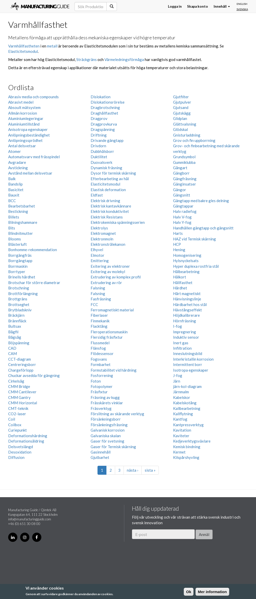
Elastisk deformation (108, 189)
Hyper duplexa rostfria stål (196, 266)
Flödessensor (102, 353)
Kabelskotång (185, 402)
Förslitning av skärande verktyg (117, 413)
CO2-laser (17, 413)
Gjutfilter (181, 96)
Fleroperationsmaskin (109, 331)
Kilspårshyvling (186, 457)
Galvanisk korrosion (108, 430)
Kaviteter (181, 435)
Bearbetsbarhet (21, 206)
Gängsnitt (181, 195)
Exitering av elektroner (110, 266)
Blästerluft (17, 244)
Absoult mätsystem (24, 107)
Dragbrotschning (105, 107)
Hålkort (179, 277)
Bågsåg (14, 337)
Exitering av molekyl (108, 271)
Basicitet (15, 189)
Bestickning (18, 211)
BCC (12, 200)
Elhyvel (97, 249)
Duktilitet (99, 156)
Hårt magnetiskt (187, 293)
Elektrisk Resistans (107, 217)
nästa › (132, 470)
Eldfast (97, 195)
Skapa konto (197, 6)
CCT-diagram (19, 359)
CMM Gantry (19, 397)
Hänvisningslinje (187, 299)
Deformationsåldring (26, 441)
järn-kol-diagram (187, 386)
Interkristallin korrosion (193, 359)
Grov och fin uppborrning (194, 140)
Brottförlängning (23, 293)
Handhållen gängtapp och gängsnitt (203, 228)
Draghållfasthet (104, 113)
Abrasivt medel (20, 102)
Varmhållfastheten (24, 46)
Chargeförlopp (20, 370)
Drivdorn (98, 145)
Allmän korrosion (22, 113)
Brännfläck (17, 321)
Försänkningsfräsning (109, 424)
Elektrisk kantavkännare (111, 206)
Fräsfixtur (99, 391)
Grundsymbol (184, 156)
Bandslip (15, 184)
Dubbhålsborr (102, 151)
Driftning (99, 135)
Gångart (180, 167)
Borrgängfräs (20, 255)
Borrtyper (16, 271)
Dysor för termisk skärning (113, 173)
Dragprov (99, 118)
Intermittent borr (187, 364)
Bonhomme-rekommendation (32, 249)
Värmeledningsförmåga (124, 59)
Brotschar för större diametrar (34, 282)
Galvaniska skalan (106, 435)
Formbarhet (101, 364)
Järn (176, 381)
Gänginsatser (184, 184)
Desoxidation (19, 452)
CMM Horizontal (22, 402)
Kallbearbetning (186, 408)
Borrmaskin (18, 266)
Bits (11, 228)
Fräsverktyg (101, 408)
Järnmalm (181, 391)
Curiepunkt (17, 430)
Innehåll (222, 6)
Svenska (242, 9)
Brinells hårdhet (21, 277)
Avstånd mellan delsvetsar (30, 173)
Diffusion (16, 457)
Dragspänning (103, 129)
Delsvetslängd (20, 446)
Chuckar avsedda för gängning (34, 375)
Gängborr (181, 173)
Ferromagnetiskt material (112, 310)
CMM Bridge (19, 386)
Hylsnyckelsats (186, 260)
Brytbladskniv (20, 310)
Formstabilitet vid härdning (114, 370)
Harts (178, 233)
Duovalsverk (101, 162)
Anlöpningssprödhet (25, 140)
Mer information (212, 592)
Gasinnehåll (101, 452)
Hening (179, 249)
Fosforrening (102, 375)
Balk (12, 178)
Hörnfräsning (184, 321)
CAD (12, 348)
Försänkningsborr (106, 419)
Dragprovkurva (104, 124)
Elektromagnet (103, 233)
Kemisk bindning (186, 446)
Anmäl (204, 534)
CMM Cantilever (22, 391)
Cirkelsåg (16, 381)
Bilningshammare (22, 222)
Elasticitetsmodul (23, 51)
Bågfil (13, 331)
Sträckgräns (86, 59)
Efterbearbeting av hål (110, 178)
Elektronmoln (102, 239)
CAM (12, 353)
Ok (188, 592)
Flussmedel (100, 342)
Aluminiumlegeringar (25, 118)
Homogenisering (187, 255)
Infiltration (182, 348)
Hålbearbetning (186, 271)
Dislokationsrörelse (108, 102)
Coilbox (14, 424)
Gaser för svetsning (107, 441)
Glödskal (180, 129)
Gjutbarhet (100, 457)
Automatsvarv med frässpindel (34, 156)
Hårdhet (180, 288)
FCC (94, 304)
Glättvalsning (184, 124)
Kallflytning (183, 413)
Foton (96, 381)
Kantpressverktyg (188, 424)
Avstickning (18, 167)
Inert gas (180, 342)
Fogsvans (99, 359)
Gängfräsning (185, 178)
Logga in (175, 6)
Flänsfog (98, 348)
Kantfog (180, 419)
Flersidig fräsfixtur (107, 337)
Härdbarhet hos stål (190, 304)
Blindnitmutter (20, 233)
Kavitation (182, 430)
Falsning (98, 288)
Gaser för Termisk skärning (113, 446)
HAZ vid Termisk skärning (194, 239)
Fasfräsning (101, 299)
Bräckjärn (16, 315)
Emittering (100, 260)
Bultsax (14, 326)
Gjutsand (180, 107)
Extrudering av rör (106, 282)
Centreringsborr (22, 364)
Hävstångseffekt (187, 310)
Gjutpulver (182, 102)
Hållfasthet (182, 282)
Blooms (14, 239)
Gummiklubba (184, 162)
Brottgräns (17, 299)
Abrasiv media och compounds (33, 96)
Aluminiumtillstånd (24, 124)
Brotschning (18, 288)
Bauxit (13, 195)
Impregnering (184, 331)
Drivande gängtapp (107, 140)
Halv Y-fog (182, 222)
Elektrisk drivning (105, 200)
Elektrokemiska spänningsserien (118, 222)
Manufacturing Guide (39, 6)
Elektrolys (99, 228)
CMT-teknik (18, 408)
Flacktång (99, 326)
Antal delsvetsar (22, 145)
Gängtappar (183, 206)
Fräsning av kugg (105, 397)
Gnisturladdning (186, 135)
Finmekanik (100, 321)
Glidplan (180, 118)
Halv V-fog (182, 217)
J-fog (177, 375)
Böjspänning (18, 342)
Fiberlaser (99, 315)
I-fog (177, 326)
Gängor (179, 189)
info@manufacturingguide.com (29, 519)
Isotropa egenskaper (190, 370)
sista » (150, 470)
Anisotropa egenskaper (28, 129)
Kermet (179, 452)
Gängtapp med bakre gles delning (201, 200)
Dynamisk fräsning (106, 167)
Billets (13, 217)
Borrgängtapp (20, 260)
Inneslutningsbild (187, 353)
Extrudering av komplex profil (116, 277)
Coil (11, 419)
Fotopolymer (102, 386)
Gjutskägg (182, 113)
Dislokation (101, 96)
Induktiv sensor (186, 337)
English (242, 3)
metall (52, 46)
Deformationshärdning (27, 435)
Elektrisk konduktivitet (110, 211)
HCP (177, 244)
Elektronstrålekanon (108, 244)
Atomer (14, 151)
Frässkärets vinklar (107, 402)
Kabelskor (181, 397)
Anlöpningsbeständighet (29, 135)
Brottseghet (18, 304)
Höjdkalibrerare (186, 315)
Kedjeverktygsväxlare (192, 441)
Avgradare (17, 162)
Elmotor (97, 255)
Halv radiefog (185, 211)
